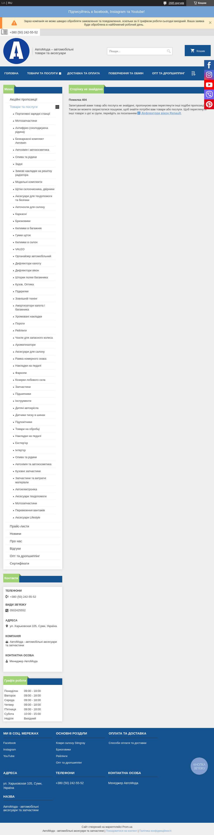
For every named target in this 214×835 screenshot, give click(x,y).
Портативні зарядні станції (32, 113)
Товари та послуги (42, 73)
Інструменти (23, 400)
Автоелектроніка (26, 489)
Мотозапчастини (26, 120)
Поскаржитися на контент (121, 830)
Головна (11, 73)
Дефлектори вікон (27, 270)
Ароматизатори (25, 344)
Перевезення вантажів (30, 510)
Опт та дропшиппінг (168, 73)
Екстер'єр (21, 443)
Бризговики (63, 749)
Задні (18, 164)
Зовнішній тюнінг (26, 298)
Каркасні (21, 214)
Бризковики (22, 221)
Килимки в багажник (28, 228)
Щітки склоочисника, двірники (34, 189)
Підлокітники (23, 422)
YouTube (8, 756)
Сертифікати (19, 563)
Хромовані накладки (28, 316)
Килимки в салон (26, 242)
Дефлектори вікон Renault (161, 113)
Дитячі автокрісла (26, 408)
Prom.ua (127, 826)
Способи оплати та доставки (127, 743)
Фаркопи (21, 372)
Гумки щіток (23, 235)
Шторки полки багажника (31, 277)
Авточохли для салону (30, 207)
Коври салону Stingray (70, 743)
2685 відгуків (176, 3)
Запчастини (23, 386)
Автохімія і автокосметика (32, 149)
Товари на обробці (27, 429)
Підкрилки (22, 291)
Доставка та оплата (83, 73)
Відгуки (15, 548)
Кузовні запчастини (28, 471)
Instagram (9, 749)
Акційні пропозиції (23, 99)
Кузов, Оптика (24, 284)
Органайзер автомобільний (33, 256)
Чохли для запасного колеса (34, 337)
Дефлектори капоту (28, 263)
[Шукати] (169, 51)
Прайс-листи (19, 526)
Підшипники (23, 393)
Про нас (16, 541)
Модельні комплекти (28, 182)
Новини (15, 533)
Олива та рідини (26, 157)
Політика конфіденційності (155, 830)
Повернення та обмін (126, 73)
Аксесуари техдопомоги (31, 496)
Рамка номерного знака (30, 358)
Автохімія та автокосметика (33, 464)
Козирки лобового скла (30, 379)
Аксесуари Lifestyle (27, 517)
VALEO (19, 249)
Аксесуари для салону (30, 351)
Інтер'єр (20, 450)
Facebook (9, 743)
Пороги (20, 323)
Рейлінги (21, 330)
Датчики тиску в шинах (30, 415)
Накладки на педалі (28, 365)
